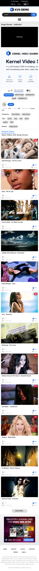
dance (26, 118)
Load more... (19, 511)
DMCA (24, 552)
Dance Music (26, 114)
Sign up (13, 4)
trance (10, 118)
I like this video (9, 91)
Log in (19, 4)
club (21, 118)
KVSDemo (17, 567)
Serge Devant (13, 126)
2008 (11, 122)
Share (14, 98)
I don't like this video (12, 91)
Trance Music (16, 114)
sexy (15, 118)
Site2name (25, 1)
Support (32, 549)
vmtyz (10, 104)
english (5, 122)
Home (5, 549)
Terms (15, 552)
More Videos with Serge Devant (15, 135)
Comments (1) (22, 98)
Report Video (19, 95)
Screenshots (30, 95)
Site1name (15, 1)
